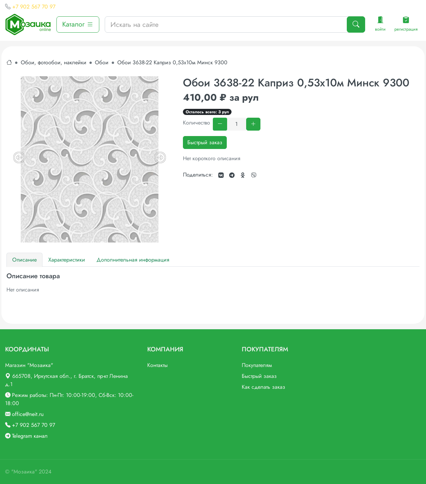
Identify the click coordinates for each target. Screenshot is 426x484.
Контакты (157, 365)
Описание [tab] (24, 260)
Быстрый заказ (204, 142)
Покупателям (257, 365)
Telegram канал (30, 436)
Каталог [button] (77, 24)
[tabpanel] (213, 283)
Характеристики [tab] (66, 260)
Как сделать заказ (263, 387)
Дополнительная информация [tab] (133, 260)
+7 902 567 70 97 (33, 7)
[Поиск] (356, 24)
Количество (196, 123)
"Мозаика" (24, 471)
